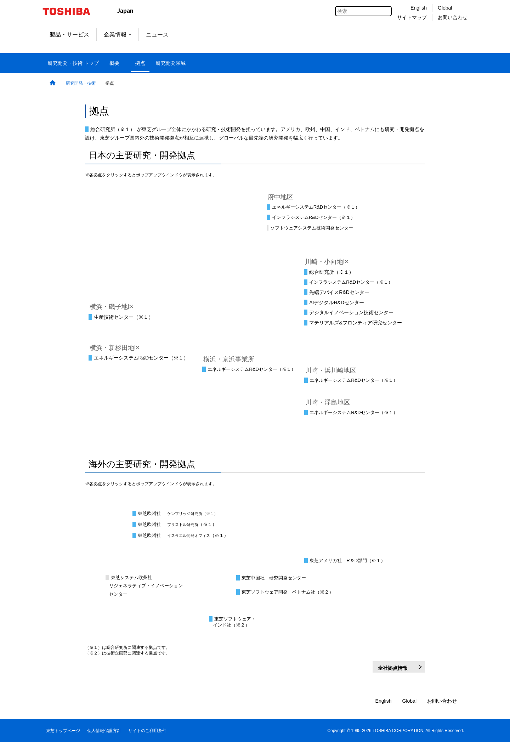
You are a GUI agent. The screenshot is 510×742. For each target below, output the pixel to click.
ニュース (157, 35)
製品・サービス (69, 35)
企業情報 (117, 35)
